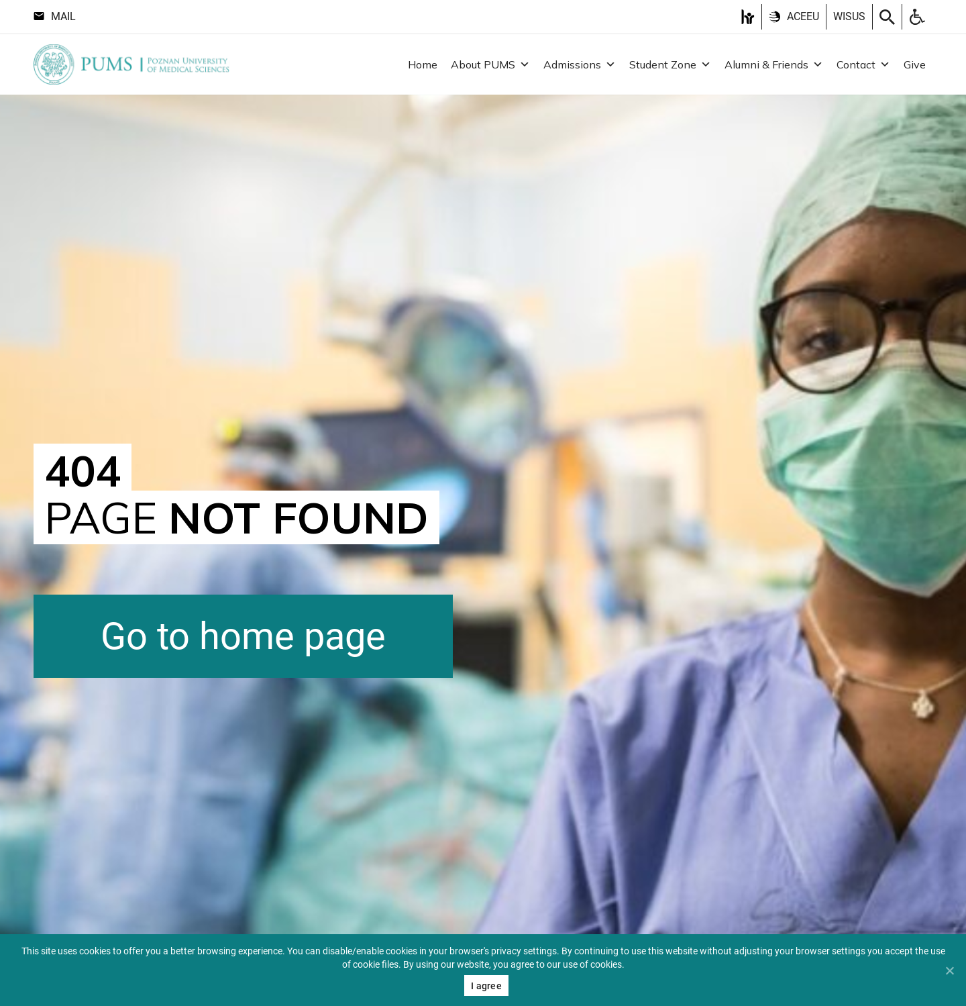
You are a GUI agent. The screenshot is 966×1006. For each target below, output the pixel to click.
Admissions (579, 64)
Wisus (849, 16)
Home (422, 64)
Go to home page (243, 636)
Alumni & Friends (773, 64)
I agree (486, 985)
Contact (863, 64)
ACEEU (794, 16)
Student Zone (670, 64)
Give (915, 64)
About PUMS (490, 64)
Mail (55, 16)
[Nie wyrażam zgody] (949, 970)
